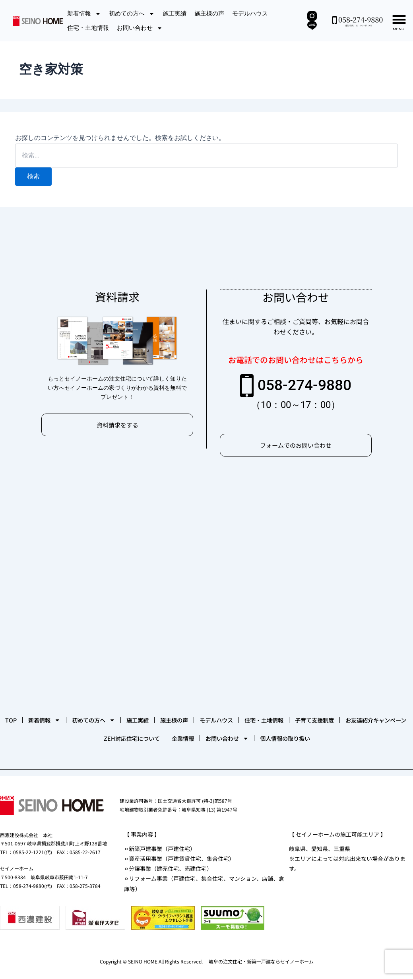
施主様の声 (209, 13)
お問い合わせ (140, 28)
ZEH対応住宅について (226, 712)
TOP (26, 688)
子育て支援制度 (58, 712)
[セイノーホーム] (206, 560)
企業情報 (293, 712)
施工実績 (174, 13)
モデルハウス (250, 13)
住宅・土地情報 (88, 27)
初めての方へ (132, 14)
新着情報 (84, 14)
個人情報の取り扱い (208, 735)
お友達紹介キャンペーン (138, 712)
